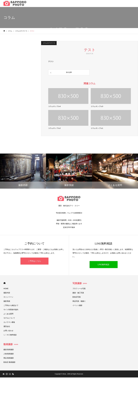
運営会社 (7, 326)
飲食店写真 (77, 297)
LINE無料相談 (103, 265)
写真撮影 (80, 283)
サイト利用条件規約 (11, 309)
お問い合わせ (8, 331)
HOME (4, 283)
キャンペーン (8, 297)
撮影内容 (7, 293)
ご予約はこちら (34, 261)
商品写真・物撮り (79, 301)
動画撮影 (11, 344)
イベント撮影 (77, 305)
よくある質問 (8, 314)
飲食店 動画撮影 (9, 362)
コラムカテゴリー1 (49, 43)
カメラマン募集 (9, 322)
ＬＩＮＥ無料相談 (10, 335)
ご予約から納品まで (11, 305)
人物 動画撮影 (9, 354)
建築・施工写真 (78, 293)
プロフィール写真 (79, 288)
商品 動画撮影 (9, 358)
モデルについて (9, 318)
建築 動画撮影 (9, 349)
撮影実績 (7, 301)
